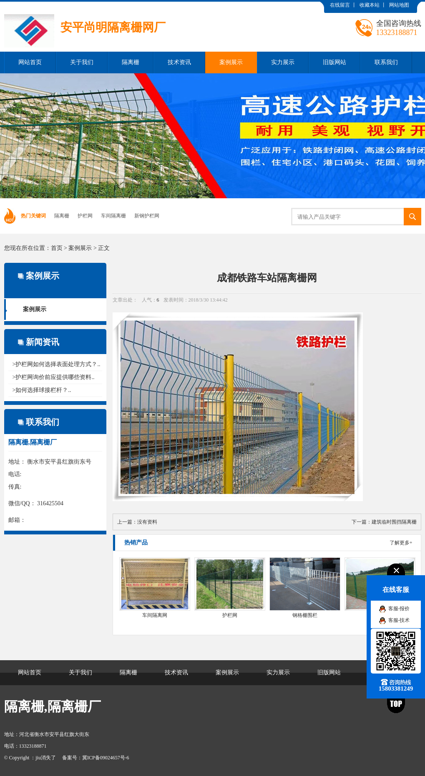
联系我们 (386, 62)
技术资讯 (179, 62)
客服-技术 (399, 620)
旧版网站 (334, 62)
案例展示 (231, 62)
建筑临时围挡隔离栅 (394, 522)
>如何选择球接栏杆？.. (42, 390)
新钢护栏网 (146, 216)
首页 (57, 248)
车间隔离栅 (113, 216)
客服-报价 (399, 608)
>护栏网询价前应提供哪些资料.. (54, 377)
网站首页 (30, 62)
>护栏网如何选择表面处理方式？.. (57, 364)
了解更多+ (401, 543)
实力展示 (282, 62)
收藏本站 (370, 5)
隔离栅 (130, 62)
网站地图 (399, 5)
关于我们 (81, 62)
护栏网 (85, 216)
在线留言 (340, 5)
